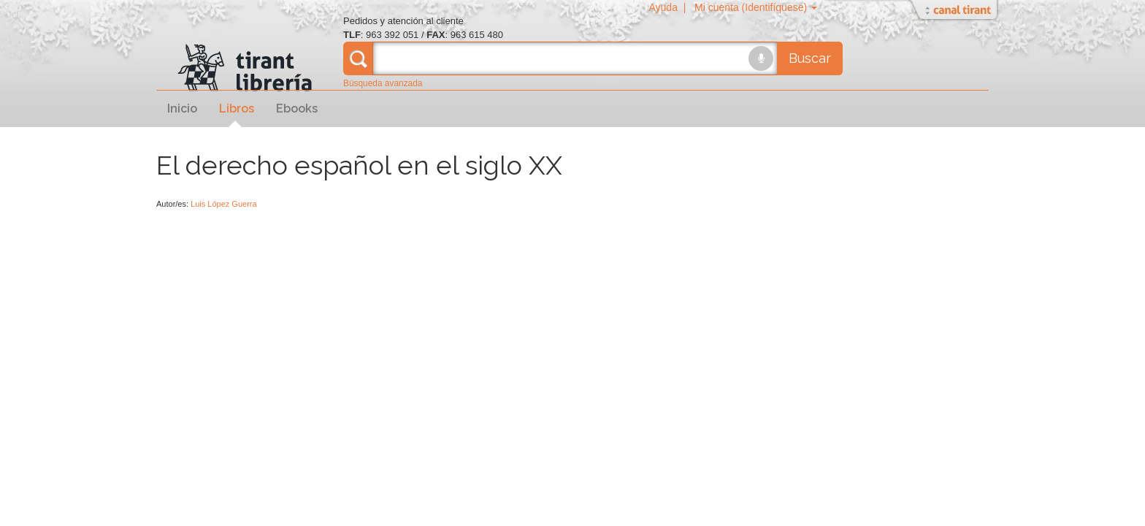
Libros (236, 108)
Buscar (810, 58)
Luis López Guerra (224, 203)
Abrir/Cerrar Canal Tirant (956, 11)
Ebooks (297, 108)
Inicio (182, 108)
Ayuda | (670, 7)
